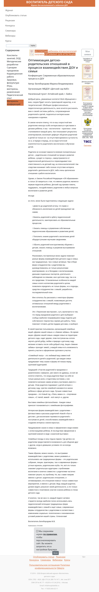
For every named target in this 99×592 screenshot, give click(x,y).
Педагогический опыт (15, 96)
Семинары (10, 30)
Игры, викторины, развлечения (13, 88)
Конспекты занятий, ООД (13, 57)
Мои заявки (87, 53)
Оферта (60, 568)
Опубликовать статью (16, 15)
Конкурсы (10, 25)
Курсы (8, 40)
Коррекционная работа (14, 75)
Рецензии (10, 20)
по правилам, (50, 534)
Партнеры (87, 145)
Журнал (9, 10)
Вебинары (10, 35)
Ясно (55, 553)
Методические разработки (14, 63)
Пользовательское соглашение (44, 565)
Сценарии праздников (13, 69)
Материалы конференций (13, 103)
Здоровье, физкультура (13, 81)
